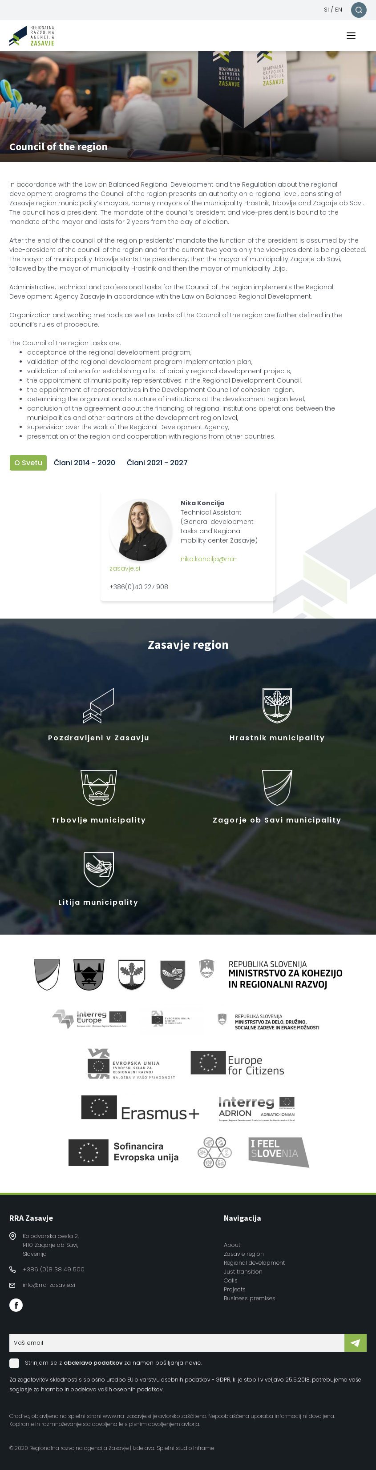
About (232, 1245)
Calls (231, 1280)
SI (326, 9)
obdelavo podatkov (93, 1362)
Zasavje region (244, 1254)
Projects (235, 1289)
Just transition (243, 1271)
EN (338, 9)
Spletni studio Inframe (185, 1448)
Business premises (249, 1298)
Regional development (254, 1262)
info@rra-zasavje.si (49, 1285)
